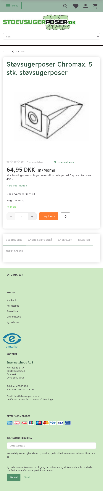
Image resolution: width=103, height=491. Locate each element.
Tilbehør (84, 240)
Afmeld (27, 477)
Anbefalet (65, 240)
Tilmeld (13, 477)
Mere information (17, 185)
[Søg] (98, 36)
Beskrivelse (14, 240)
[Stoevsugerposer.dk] (39, 22)
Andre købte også (40, 240)
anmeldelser (35, 162)
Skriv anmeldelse (63, 162)
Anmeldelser (14, 251)
